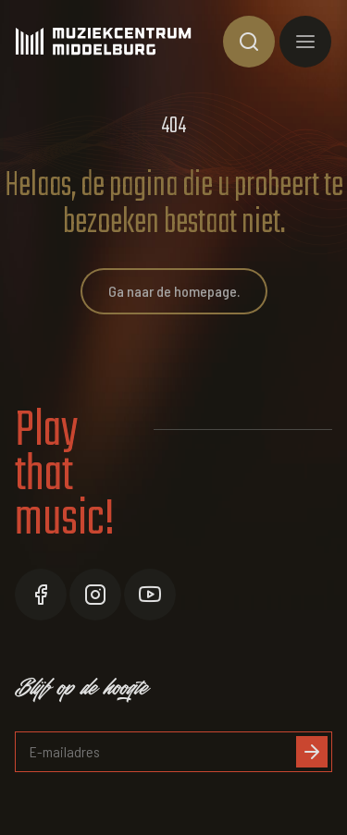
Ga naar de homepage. (174, 291)
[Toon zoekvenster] (249, 42)
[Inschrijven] (312, 751)
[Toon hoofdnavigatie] (305, 42)
